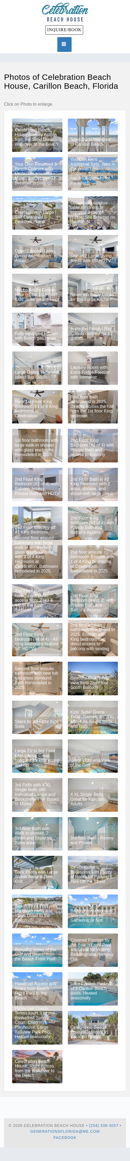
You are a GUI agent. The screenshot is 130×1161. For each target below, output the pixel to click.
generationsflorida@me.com (65, 1131)
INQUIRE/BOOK (64, 29)
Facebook (65, 1137)
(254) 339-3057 (103, 1125)
